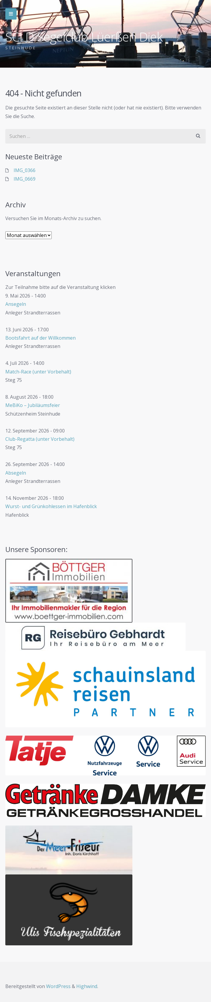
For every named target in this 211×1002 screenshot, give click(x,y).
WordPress (58, 986)
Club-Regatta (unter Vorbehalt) (39, 439)
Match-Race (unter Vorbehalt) (38, 371)
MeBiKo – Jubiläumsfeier (32, 405)
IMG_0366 (24, 170)
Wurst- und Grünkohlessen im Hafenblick (51, 506)
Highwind (86, 986)
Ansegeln (15, 304)
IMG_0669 (24, 179)
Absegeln (15, 473)
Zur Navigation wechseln (11, 14)
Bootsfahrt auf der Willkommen (40, 338)
